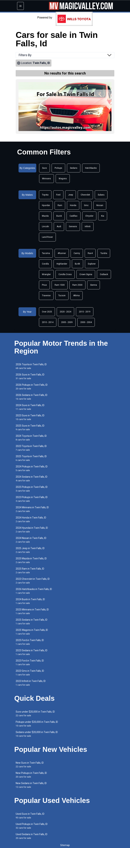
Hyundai (46, 205)
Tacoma (46, 253)
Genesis (73, 226)
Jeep (70, 195)
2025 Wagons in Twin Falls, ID (32, 632)
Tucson (62, 295)
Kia (102, 216)
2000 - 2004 (86, 322)
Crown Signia (85, 274)
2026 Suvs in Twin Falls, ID (30, 376)
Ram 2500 (77, 285)
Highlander (62, 264)
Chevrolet (85, 195)
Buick (59, 216)
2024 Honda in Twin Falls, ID (31, 519)
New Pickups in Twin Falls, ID (31, 775)
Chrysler (89, 216)
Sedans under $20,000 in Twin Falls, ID (37, 734)
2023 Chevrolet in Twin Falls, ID (33, 580)
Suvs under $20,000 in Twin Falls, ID (35, 713)
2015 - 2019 (84, 311)
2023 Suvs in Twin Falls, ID (30, 417)
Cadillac (74, 216)
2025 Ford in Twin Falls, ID (30, 642)
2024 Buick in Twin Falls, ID (30, 601)
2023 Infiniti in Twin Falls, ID (31, 683)
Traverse (46, 295)
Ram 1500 (60, 285)
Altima (76, 295)
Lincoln (45, 226)
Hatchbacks (91, 168)
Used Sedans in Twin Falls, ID (31, 836)
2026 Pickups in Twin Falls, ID (32, 386)
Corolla (45, 264)
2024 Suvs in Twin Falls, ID (30, 407)
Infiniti (88, 226)
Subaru (101, 195)
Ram (60, 205)
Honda (73, 205)
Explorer (92, 264)
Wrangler (46, 274)
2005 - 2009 (67, 322)
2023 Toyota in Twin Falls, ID (31, 448)
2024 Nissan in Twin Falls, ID (31, 540)
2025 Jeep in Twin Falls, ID (30, 550)
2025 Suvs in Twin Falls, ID (30, 427)
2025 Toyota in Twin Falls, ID (31, 458)
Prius (44, 285)
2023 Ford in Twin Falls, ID (30, 662)
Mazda (45, 216)
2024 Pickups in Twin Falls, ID (32, 468)
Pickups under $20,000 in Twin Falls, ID (37, 723)
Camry (77, 253)
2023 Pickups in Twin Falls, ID (32, 499)
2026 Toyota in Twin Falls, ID (31, 366)
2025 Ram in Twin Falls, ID (30, 570)
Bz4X (77, 264)
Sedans (73, 168)
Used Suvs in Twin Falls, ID (30, 815)
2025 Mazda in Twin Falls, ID (31, 560)
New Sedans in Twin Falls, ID (31, 785)
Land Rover (47, 237)
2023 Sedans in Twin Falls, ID (31, 652)
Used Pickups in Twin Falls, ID (32, 826)
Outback (104, 274)
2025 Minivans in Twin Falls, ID (32, 611)
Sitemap (65, 845)
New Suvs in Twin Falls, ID (30, 764)
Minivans (46, 178)
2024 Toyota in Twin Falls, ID (31, 437)
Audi (59, 226)
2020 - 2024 (65, 311)
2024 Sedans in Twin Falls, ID (31, 478)
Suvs (44, 168)
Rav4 (90, 253)
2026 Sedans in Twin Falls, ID (31, 397)
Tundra (103, 253)
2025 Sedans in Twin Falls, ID (31, 621)
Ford (58, 195)
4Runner (62, 253)
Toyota (45, 195)
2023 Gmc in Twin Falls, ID (30, 672)
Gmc (86, 205)
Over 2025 (47, 311)
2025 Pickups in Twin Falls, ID (32, 489)
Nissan (99, 205)
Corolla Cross (65, 274)
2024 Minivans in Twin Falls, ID (32, 509)
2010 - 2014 (47, 322)
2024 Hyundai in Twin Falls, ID (32, 529)
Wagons (63, 178)
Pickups (58, 168)
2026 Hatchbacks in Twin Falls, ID (34, 591)
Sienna (93, 285)
